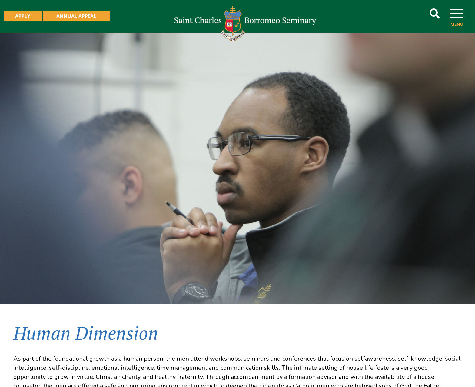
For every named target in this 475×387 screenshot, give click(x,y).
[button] (434, 13)
